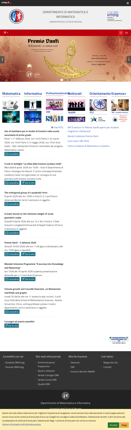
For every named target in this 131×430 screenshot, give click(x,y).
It (121, 33)
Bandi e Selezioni (46, 371)
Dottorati (75, 93)
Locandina (12, 154)
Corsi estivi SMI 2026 (78, 141)
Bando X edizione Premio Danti (83, 136)
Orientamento (100, 93)
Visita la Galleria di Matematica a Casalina (88, 146)
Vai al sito (28, 183)
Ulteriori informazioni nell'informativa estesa (21, 424)
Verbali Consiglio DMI (48, 375)
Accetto (113, 425)
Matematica (11, 93)
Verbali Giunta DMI (47, 379)
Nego (124, 425)
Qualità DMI (44, 384)
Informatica (33, 93)
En (126, 33)
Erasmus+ (118, 93)
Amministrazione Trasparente (46, 364)
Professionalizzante (58, 93)
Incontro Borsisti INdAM (83, 371)
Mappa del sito (110, 362)
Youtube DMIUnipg (14, 367)
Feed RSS (58, 127)
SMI (72, 367)
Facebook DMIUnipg (15, 362)
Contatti (107, 367)
